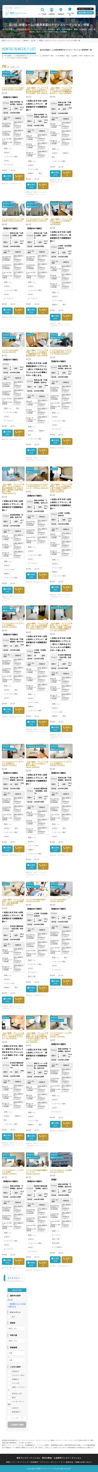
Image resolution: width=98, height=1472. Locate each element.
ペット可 (15, 1383)
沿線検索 (52, 14)
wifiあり (15, 1407)
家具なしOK (17, 1393)
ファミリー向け (18, 1375)
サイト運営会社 (66, 1462)
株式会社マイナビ (16, 183)
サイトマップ (22, 1462)
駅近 (14, 1397)
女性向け (15, 1371)
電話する (20, 177)
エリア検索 (42, 14)
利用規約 (34, 1462)
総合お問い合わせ (85, 13)
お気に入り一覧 (86, 9)
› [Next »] (67, 1278)
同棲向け (15, 1379)
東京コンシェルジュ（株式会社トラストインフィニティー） (36, 194)
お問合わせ (8, 177)
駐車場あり (16, 1411)
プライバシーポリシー (49, 1462)
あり (13, 1316)
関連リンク (10, 1462)
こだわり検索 (70, 14)
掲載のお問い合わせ (83, 1462)
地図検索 (61, 14)
